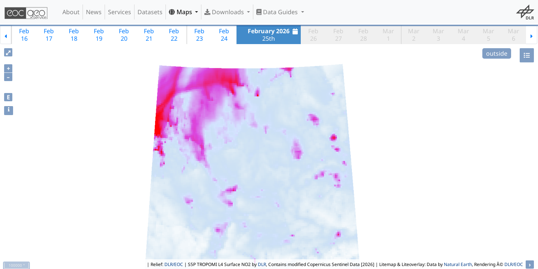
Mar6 (513, 35)
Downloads (224, 12)
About (71, 12)
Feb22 (174, 35)
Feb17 (49, 35)
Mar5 (488, 35)
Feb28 (363, 35)
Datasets (150, 12)
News (94, 12)
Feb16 (24, 35)
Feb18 (74, 35)
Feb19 (99, 35)
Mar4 (463, 35)
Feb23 (199, 35)
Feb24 (224, 35)
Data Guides (277, 12)
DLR (262, 264)
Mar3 (438, 35)
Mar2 (414, 35)
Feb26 (313, 35)
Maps (181, 12)
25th (274, 35)
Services (119, 12)
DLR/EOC (173, 264)
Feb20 (124, 35)
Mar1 (388, 35)
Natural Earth (458, 264)
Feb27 (338, 35)
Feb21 (149, 35)
